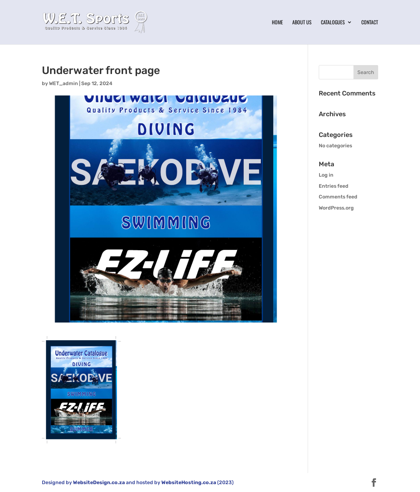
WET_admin (63, 83)
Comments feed (338, 197)
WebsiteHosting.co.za (188, 482)
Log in (326, 175)
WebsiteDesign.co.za (99, 482)
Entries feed (333, 186)
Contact (369, 23)
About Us (302, 23)
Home (277, 23)
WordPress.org (336, 208)
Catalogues (333, 23)
